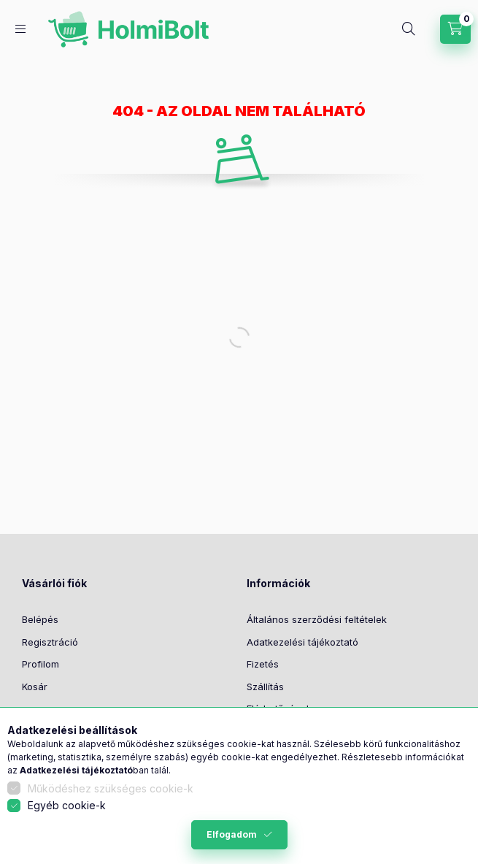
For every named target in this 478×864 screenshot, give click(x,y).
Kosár (34, 686)
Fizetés (263, 664)
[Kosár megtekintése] (455, 29)
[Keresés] (408, 29)
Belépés (40, 619)
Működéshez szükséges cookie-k (110, 788)
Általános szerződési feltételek (317, 619)
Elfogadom (232, 834)
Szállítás (265, 686)
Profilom (40, 664)
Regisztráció (50, 642)
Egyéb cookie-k (67, 805)
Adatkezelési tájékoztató (302, 642)
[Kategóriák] (20, 28)
